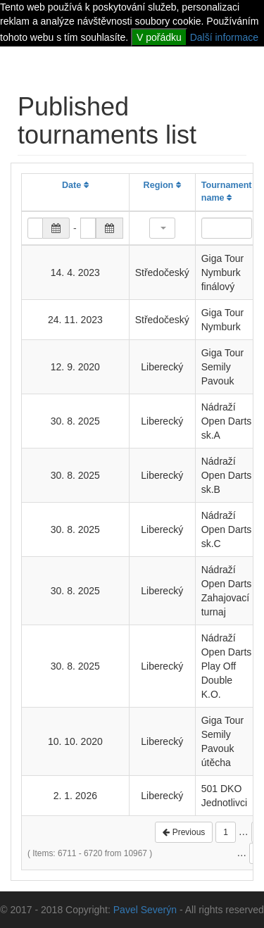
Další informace (224, 37)
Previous (184, 832)
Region (162, 185)
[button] (162, 228)
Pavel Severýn (145, 909)
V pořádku (159, 37)
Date (75, 185)
